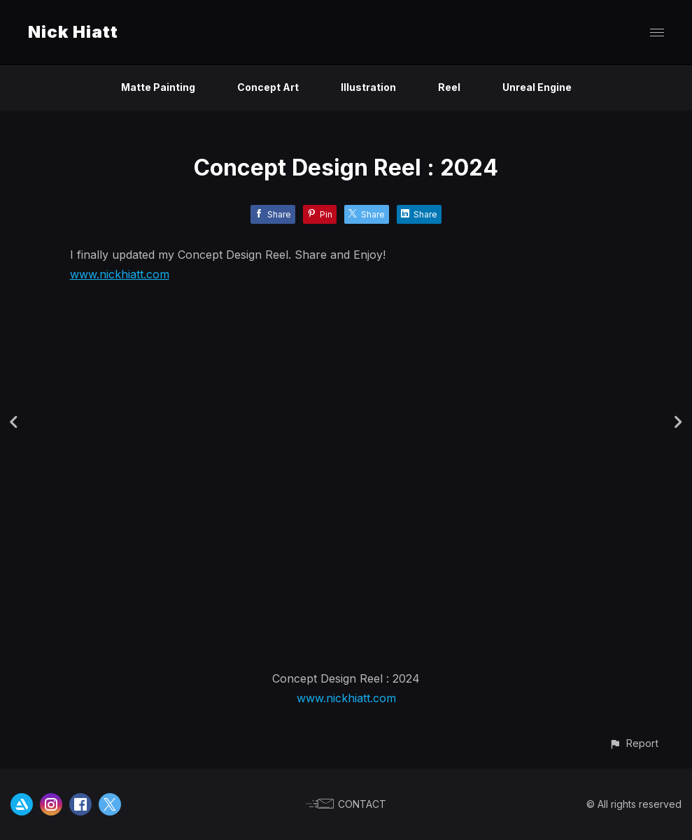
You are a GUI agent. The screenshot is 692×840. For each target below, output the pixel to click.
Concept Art (268, 87)
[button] (633, 743)
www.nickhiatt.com (119, 274)
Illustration (368, 87)
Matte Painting (158, 87)
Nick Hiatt (73, 32)
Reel (449, 87)
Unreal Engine (537, 87)
